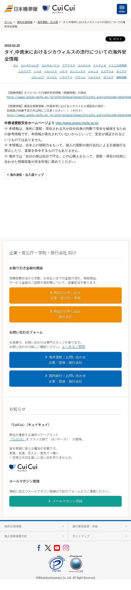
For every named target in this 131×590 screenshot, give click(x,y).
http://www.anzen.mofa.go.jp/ (77, 123)
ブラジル (80, 77)
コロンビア (37, 77)
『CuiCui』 (17, 439)
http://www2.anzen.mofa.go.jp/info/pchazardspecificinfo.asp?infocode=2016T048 (69, 97)
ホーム (8, 22)
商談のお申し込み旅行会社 (67, 314)
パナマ (63, 71)
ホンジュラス (77, 71)
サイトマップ (80, 536)
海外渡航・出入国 (47, 22)
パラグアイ (66, 77)
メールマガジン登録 (67, 501)
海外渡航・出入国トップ (27, 174)
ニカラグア (24, 71)
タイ (15, 65)
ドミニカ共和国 (118, 65)
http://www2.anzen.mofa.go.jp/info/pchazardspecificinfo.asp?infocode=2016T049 (69, 115)
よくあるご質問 (73, 346)
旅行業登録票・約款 (85, 526)
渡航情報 (121, 77)
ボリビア (108, 77)
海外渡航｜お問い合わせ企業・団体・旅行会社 (67, 360)
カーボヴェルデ (30, 65)
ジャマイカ (99, 65)
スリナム (52, 77)
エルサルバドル (51, 65)
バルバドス (50, 71)
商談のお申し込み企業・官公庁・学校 (66, 295)
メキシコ (93, 71)
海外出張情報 (24, 22)
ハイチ (38, 71)
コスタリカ (84, 65)
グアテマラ (68, 65)
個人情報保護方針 (15, 536)
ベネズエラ (94, 77)
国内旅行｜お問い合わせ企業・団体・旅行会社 (67, 378)
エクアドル (107, 71)
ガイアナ (121, 71)
